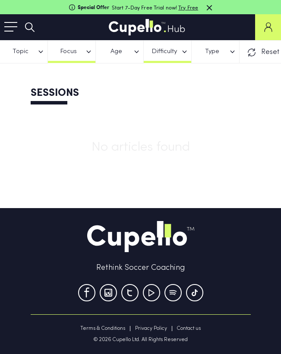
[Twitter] (130, 292)
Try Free (188, 7)
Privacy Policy (151, 328)
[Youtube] (151, 292)
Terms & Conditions (102, 328)
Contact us (189, 328)
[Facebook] (86, 292)
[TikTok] (194, 292)
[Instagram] (108, 292)
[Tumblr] (173, 292)
